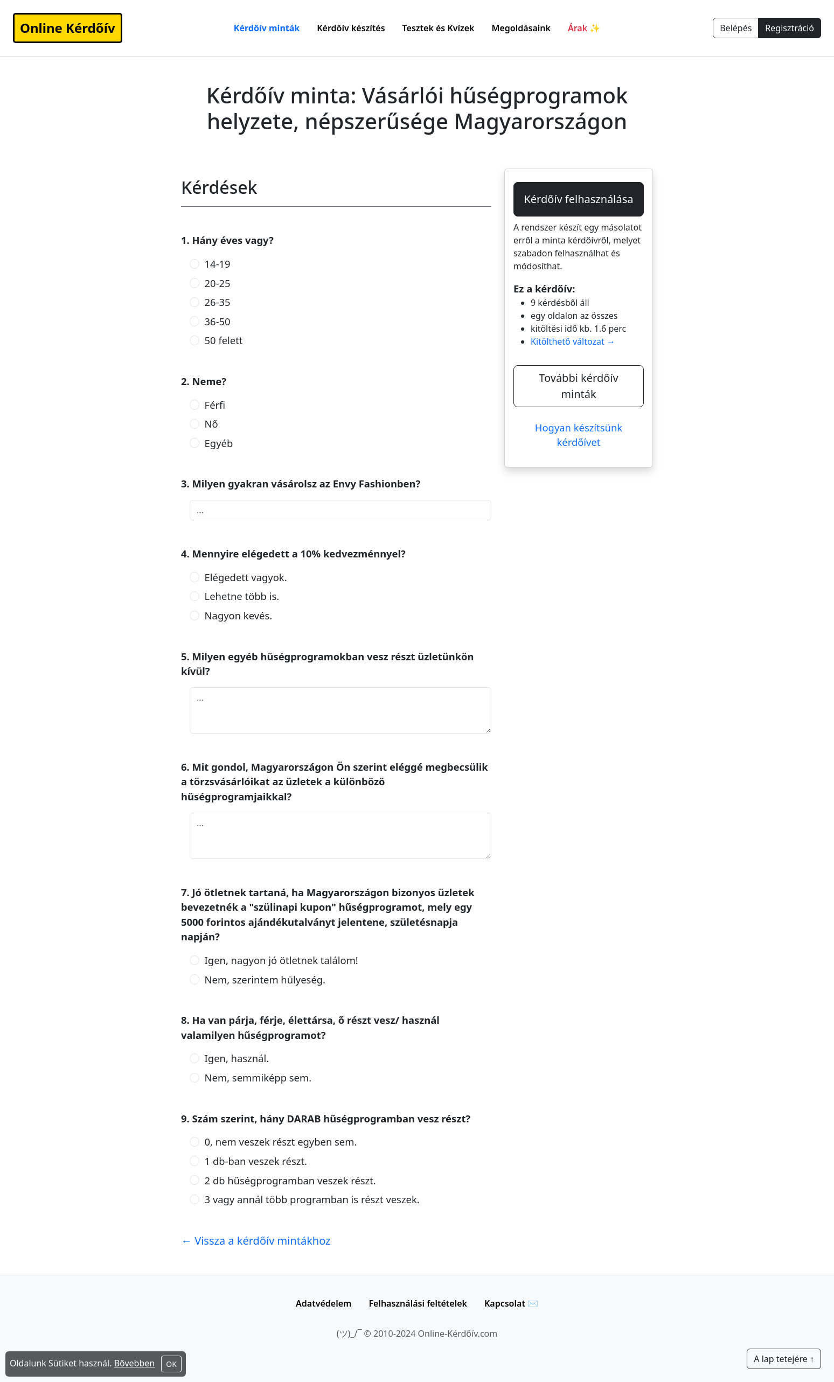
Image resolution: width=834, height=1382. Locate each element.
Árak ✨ (584, 28)
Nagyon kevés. (239, 615)
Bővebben (134, 1363)
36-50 (218, 321)
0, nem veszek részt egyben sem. (281, 1141)
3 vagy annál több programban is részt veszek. (312, 1199)
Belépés (736, 28)
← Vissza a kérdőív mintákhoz (256, 1240)
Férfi (215, 404)
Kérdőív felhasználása (578, 199)
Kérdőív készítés (351, 28)
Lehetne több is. (242, 596)
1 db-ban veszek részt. (256, 1161)
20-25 (218, 283)
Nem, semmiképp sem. (258, 1077)
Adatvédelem (323, 1303)
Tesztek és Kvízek (438, 28)
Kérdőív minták (267, 28)
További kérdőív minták (578, 386)
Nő (211, 423)
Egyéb (219, 443)
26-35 (218, 302)
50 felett (224, 340)
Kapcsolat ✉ (511, 1303)
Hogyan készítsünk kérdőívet (578, 435)
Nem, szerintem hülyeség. (265, 979)
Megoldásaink (521, 28)
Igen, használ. (237, 1058)
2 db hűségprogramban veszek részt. (290, 1180)
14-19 (218, 263)
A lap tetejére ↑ (784, 1359)
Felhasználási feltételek (418, 1303)
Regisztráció (789, 28)
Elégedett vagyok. (246, 577)
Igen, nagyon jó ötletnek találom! (281, 960)
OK (171, 1364)
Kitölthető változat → (573, 341)
